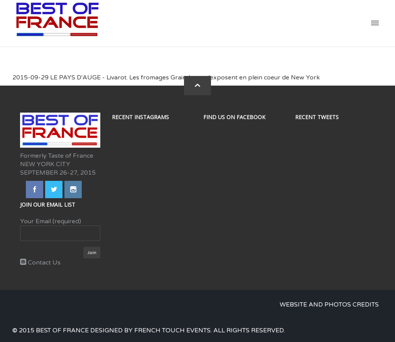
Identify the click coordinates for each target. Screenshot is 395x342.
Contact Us (40, 262)
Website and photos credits (329, 304)
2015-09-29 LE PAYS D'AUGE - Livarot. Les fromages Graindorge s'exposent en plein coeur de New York (166, 77)
